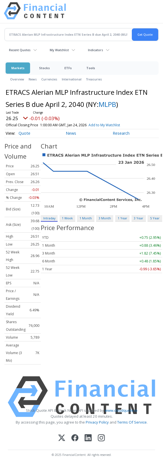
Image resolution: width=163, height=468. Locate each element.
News (33, 79)
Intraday (49, 218)
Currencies (49, 79)
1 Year (122, 218)
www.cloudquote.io (121, 410)
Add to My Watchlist (113, 125)
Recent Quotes (20, 50)
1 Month (86, 218)
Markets (17, 68)
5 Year (155, 218)
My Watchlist (59, 50)
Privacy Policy (97, 422)
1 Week (67, 218)
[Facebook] (75, 438)
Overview (17, 79)
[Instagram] (101, 438)
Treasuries (94, 79)
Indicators (95, 50)
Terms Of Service (132, 422)
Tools (90, 68)
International (72, 79)
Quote (24, 133)
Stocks (44, 68)
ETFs (68, 68)
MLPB (107, 104)
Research (121, 133)
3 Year (138, 218)
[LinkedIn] (88, 438)
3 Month (105, 218)
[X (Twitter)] (61, 438)
